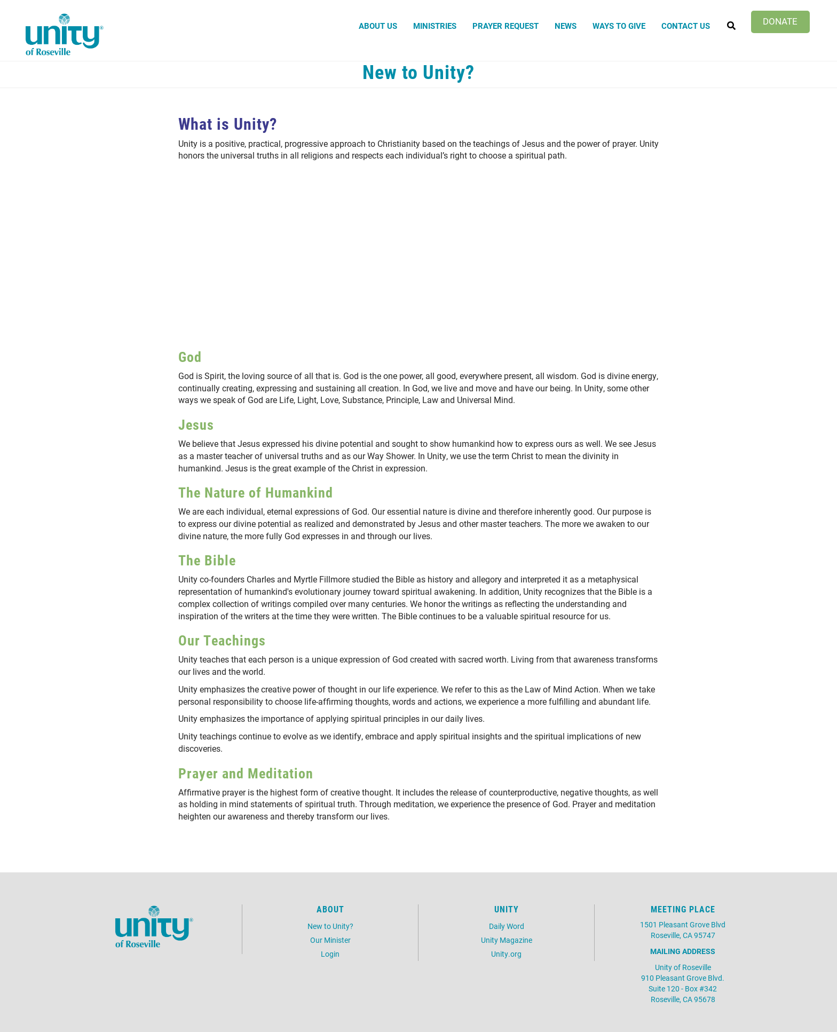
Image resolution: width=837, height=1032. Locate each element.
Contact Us (685, 25)
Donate (780, 21)
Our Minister (330, 940)
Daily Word (506, 926)
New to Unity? (330, 926)
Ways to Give (619, 25)
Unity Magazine (506, 940)
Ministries (434, 25)
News (566, 25)
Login (330, 954)
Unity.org (506, 954)
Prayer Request (505, 25)
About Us (378, 25)
